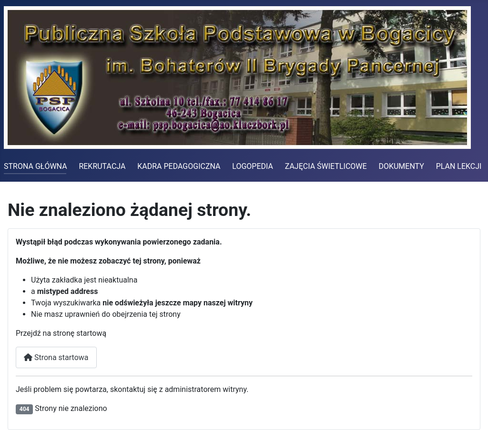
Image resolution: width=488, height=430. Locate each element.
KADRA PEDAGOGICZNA (178, 166)
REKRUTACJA (102, 166)
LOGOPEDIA (252, 166)
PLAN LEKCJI (459, 166)
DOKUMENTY (401, 166)
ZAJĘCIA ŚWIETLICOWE (326, 166)
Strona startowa (56, 357)
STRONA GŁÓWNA (35, 166)
